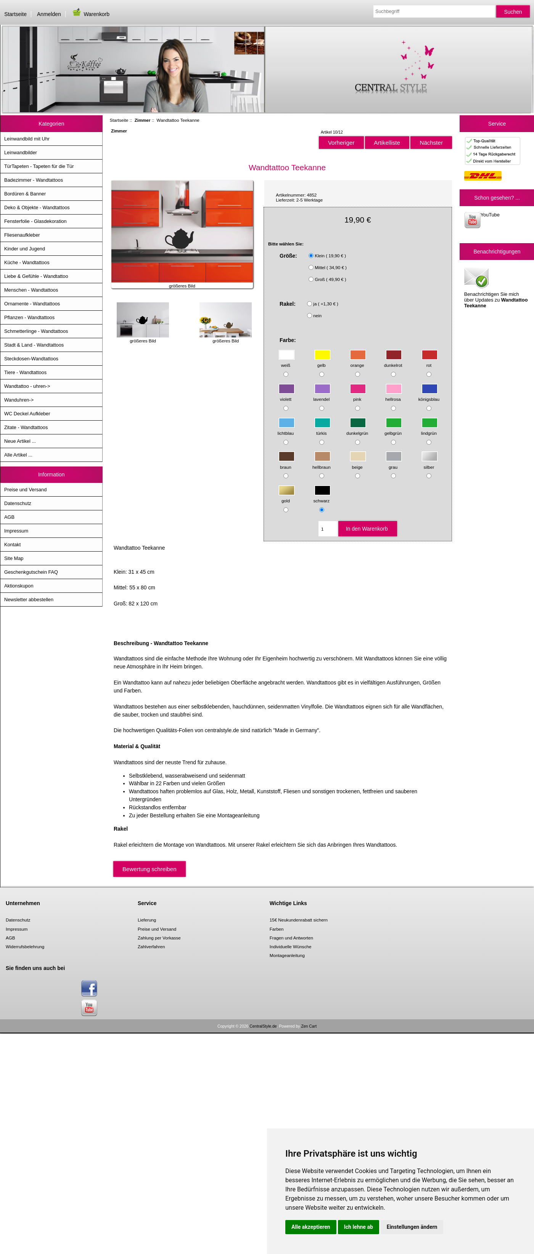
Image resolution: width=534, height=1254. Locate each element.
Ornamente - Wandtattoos (32, 304)
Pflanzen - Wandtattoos (29, 317)
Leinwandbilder (20, 152)
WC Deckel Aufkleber (27, 413)
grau (393, 463)
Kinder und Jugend (24, 249)
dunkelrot (393, 361)
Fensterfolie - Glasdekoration (35, 221)
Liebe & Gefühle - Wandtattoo (36, 276)
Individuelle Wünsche (291, 946)
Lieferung (147, 919)
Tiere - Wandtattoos (25, 372)
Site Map (13, 558)
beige (358, 463)
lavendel (322, 395)
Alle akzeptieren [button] (310, 1227)
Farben (277, 928)
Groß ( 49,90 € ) (330, 279)
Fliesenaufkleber (22, 235)
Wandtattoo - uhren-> (27, 386)
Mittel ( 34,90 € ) (331, 267)
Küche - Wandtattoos (27, 262)
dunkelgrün (357, 429)
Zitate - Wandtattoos (26, 427)
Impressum (16, 531)
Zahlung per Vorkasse (159, 937)
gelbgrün (393, 429)
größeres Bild (143, 338)
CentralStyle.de (263, 1026)
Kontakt (12, 544)
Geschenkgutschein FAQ (31, 572)
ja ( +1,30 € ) (325, 303)
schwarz (322, 497)
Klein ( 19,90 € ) (330, 255)
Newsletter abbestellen (28, 599)
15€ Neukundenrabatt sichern (299, 919)
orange (358, 361)
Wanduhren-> (19, 400)
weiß (286, 361)
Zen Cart (309, 1026)
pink (358, 395)
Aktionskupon (19, 586)
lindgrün (429, 429)
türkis (322, 429)
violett (286, 395)
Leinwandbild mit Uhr (27, 139)
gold (286, 497)
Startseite (15, 14)
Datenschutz (17, 503)
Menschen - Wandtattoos (31, 290)
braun (286, 463)
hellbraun (321, 463)
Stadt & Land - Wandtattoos (34, 345)
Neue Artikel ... (20, 441)
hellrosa (393, 395)
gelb (322, 361)
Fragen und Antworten (291, 937)
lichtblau (286, 429)
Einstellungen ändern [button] (412, 1227)
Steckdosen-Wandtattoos (31, 359)
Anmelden (49, 14)
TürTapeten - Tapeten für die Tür (39, 166)
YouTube (482, 220)
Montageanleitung (287, 955)
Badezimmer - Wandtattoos (33, 180)
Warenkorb (90, 14)
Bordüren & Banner (25, 194)
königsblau (428, 395)
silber (429, 463)
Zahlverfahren (151, 946)
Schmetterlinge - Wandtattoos (36, 331)
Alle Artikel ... (18, 455)
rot (429, 361)
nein (317, 315)
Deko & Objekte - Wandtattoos (37, 207)
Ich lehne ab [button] (358, 1227)
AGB (9, 517)
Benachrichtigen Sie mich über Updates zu (496, 287)
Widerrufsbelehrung (25, 946)
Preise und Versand (25, 489)
